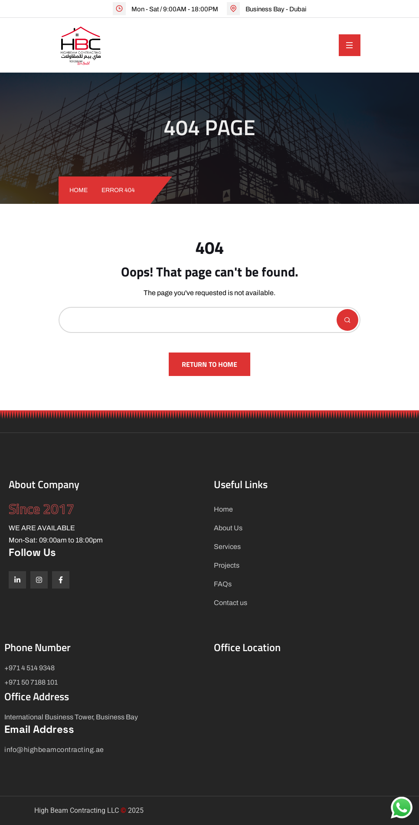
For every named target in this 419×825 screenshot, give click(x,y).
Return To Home (209, 364)
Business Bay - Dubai (276, 9)
